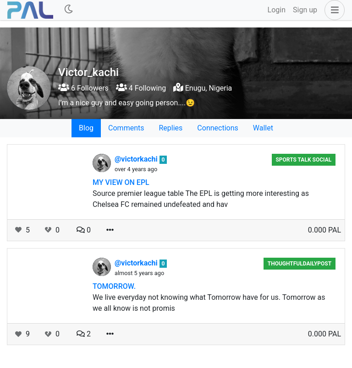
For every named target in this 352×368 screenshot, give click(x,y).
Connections (217, 128)
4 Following (141, 88)
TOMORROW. (114, 286)
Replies (170, 128)
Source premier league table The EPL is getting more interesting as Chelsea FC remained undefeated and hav (201, 199)
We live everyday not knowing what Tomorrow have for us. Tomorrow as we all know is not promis (209, 303)
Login (277, 9)
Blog (86, 128)
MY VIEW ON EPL (121, 182)
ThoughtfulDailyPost (299, 263)
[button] (333, 10)
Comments (126, 128)
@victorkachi (137, 159)
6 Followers (83, 88)
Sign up (305, 9)
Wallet (263, 128)
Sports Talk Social (303, 160)
